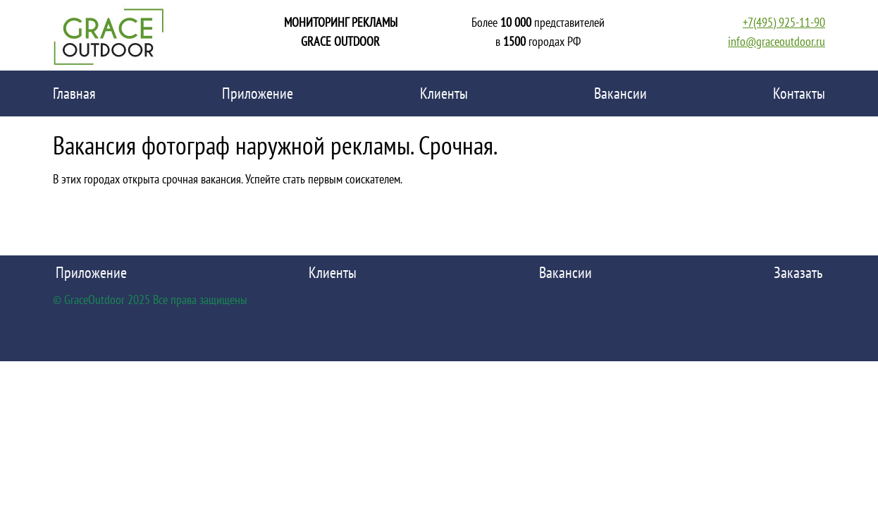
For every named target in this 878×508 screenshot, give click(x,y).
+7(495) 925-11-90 (784, 22)
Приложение (257, 93)
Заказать (798, 272)
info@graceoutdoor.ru (776, 41)
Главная (74, 93)
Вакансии (620, 93)
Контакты (799, 93)
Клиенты (444, 93)
